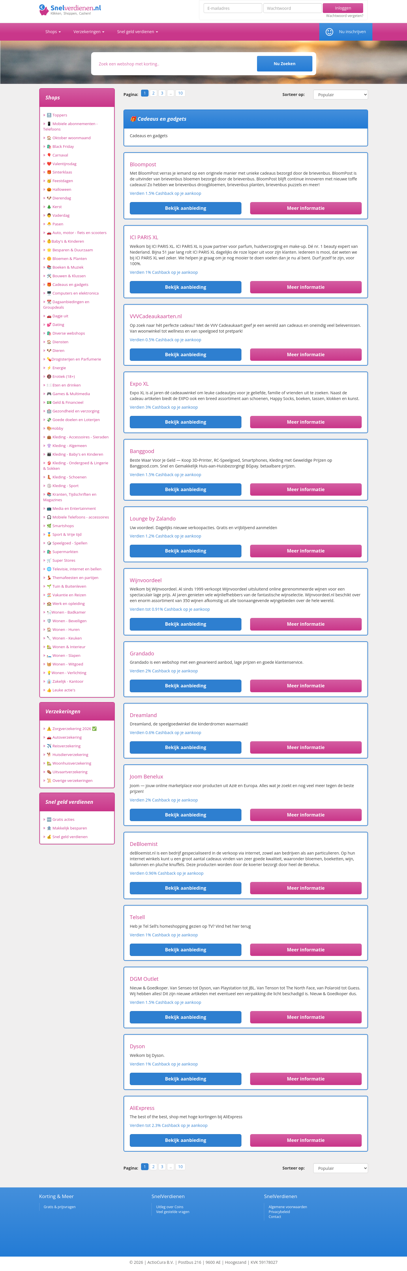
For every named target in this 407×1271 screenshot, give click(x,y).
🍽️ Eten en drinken (64, 385)
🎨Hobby (55, 428)
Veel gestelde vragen (172, 1211)
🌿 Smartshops (60, 525)
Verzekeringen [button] (89, 31)
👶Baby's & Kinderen (65, 241)
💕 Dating (55, 324)
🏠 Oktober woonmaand (69, 137)
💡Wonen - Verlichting (67, 672)
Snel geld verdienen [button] (137, 31)
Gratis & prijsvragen (60, 1206)
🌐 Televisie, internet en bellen (74, 569)
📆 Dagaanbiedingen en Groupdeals (66, 304)
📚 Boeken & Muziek (65, 267)
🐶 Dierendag (59, 198)
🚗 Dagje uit (57, 315)
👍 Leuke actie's (61, 690)
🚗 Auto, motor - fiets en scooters (77, 232)
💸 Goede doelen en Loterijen (73, 419)
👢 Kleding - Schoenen (67, 477)
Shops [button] (53, 31)
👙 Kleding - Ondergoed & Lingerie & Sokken (75, 465)
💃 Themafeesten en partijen (73, 577)
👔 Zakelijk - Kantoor (65, 681)
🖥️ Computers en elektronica (73, 293)
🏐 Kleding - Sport (63, 485)
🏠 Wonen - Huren (63, 629)
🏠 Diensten (58, 341)
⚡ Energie (56, 367)
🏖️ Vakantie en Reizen (66, 594)
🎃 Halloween (59, 189)
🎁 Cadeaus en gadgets (68, 284)
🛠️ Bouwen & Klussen (66, 275)
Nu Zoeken (284, 63)
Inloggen (343, 8)
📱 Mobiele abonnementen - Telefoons (70, 126)
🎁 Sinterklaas (59, 172)
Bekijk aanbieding (185, 208)
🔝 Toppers (57, 115)
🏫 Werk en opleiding (66, 603)
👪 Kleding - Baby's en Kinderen (75, 454)
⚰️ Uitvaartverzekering (67, 771)
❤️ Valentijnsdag (61, 163)
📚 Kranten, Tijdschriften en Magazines (70, 497)
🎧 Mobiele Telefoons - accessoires (78, 517)
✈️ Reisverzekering (64, 745)
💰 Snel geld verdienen (67, 836)
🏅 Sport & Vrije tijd (64, 534)
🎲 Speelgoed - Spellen (67, 543)
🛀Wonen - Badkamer (66, 612)
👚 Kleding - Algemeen (67, 445)
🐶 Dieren (56, 350)
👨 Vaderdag (58, 215)
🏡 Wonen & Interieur (66, 646)
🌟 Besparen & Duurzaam (70, 249)
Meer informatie (306, 208)
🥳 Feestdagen (60, 180)
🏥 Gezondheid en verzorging (73, 411)
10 (180, 93)
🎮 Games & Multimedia (68, 393)
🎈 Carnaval (57, 155)
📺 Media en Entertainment (71, 508)
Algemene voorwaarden (288, 1206)
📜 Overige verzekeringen (70, 780)
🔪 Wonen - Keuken (64, 638)
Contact (275, 1216)
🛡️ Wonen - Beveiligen (67, 620)
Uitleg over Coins (169, 1206)
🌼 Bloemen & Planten (67, 258)
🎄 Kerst (54, 206)
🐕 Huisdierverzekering (67, 754)
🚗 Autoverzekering (64, 737)
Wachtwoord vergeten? (344, 16)
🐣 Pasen (55, 224)
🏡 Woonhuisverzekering (69, 763)
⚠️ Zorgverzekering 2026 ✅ (72, 728)
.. (171, 93)
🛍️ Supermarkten (62, 551)
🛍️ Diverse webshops (66, 333)
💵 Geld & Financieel (65, 402)
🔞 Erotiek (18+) (61, 376)
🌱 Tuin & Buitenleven (67, 586)
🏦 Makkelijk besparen (67, 828)
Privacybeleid (279, 1211)
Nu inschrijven (352, 31)
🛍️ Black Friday (60, 146)
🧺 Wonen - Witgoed (65, 664)
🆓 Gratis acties (61, 819)
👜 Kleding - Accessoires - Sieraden (78, 437)
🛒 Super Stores (61, 560)
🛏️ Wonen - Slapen (64, 655)
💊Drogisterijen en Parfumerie (74, 359)
